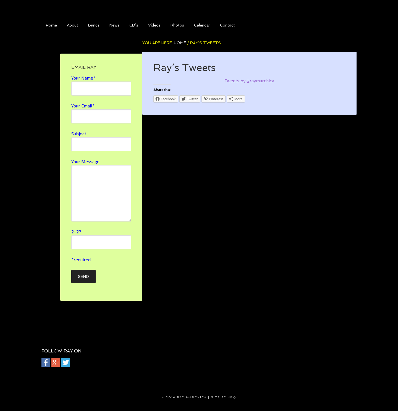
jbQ (232, 397)
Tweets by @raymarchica (249, 80)
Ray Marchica (199, 8)
